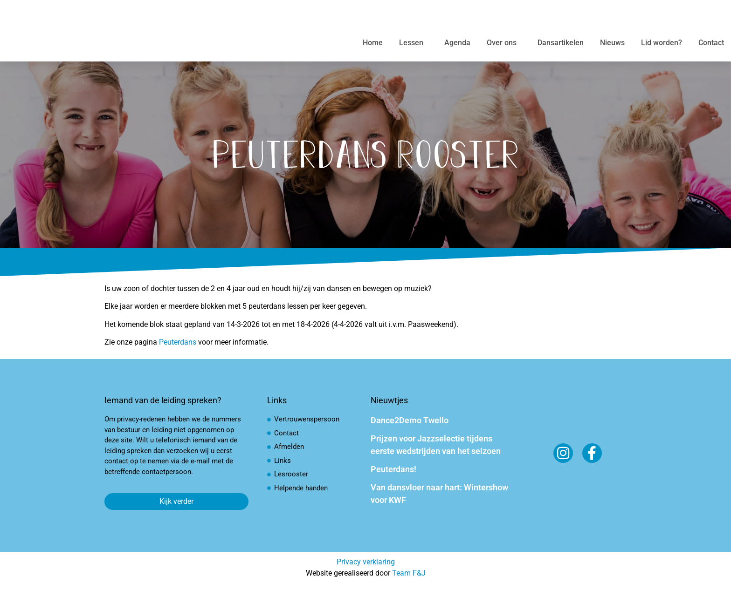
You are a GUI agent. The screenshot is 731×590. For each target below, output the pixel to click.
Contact (711, 42)
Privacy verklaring (366, 561)
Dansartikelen (561, 42)
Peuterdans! (393, 469)
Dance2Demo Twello (409, 420)
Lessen (413, 42)
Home (373, 42)
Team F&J (409, 573)
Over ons (504, 42)
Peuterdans (177, 342)
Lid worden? (661, 42)
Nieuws (612, 42)
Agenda (457, 42)
